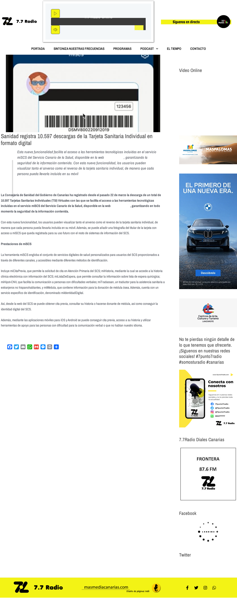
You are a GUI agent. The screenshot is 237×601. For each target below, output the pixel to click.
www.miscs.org (115, 157)
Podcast (149, 48)
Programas (122, 48)
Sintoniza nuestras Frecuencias (79, 48)
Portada (38, 48)
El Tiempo (174, 48)
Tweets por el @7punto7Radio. (198, 565)
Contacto (198, 48)
